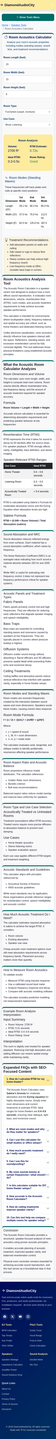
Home (5, 25)
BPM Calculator (9, 1330)
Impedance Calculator (12, 1364)
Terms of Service (10, 1404)
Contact (5, 1394)
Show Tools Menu (28, 17)
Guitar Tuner (36, 1330)
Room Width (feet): (14, 72)
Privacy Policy (8, 1399)
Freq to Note (36, 1340)
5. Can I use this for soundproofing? (18, 1162)
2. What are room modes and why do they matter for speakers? (26, 1130)
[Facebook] (5, 1317)
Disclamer (6, 1409)
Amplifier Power (9, 1370)
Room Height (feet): (14, 87)
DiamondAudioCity (17, 5)
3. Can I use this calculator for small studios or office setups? (24, 1141)
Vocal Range (36, 1335)
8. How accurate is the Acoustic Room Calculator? (24, 1197)
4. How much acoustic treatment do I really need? (25, 1152)
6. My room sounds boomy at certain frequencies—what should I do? (26, 1175)
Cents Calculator (38, 1345)
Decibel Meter (36, 1359)
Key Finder (7, 1340)
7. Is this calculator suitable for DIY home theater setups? (26, 1187)
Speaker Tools (18, 25)
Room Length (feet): (14, 57)
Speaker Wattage (10, 1359)
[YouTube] (20, 1317)
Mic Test (34, 1364)
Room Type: (10, 106)
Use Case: (9, 119)
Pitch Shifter (7, 1345)
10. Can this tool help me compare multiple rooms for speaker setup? (26, 1219)
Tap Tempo (7, 1335)
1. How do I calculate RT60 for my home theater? (26, 1080)
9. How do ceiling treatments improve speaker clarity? (23, 1208)
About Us (6, 1389)
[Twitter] (13, 1317)
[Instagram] (28, 1317)
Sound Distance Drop (12, 1375)
